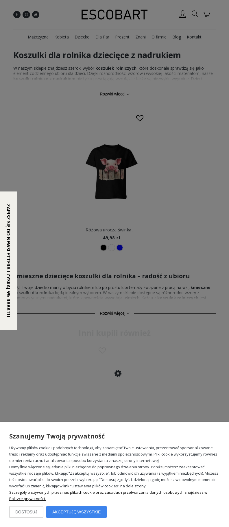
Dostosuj (26, 512)
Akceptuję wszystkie (76, 512)
